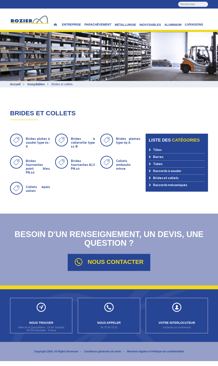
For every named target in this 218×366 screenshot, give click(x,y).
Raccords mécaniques (168, 185)
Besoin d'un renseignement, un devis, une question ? (108, 234)
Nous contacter (109, 262)
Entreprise (71, 24)
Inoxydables (150, 24)
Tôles (155, 150)
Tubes (155, 164)
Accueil (15, 84)
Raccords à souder (165, 171)
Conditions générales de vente (102, 356)
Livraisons (194, 24)
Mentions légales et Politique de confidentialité (155, 356)
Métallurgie (125, 24)
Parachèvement (97, 24)
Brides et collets (163, 178)
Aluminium (172, 24)
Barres (156, 157)
